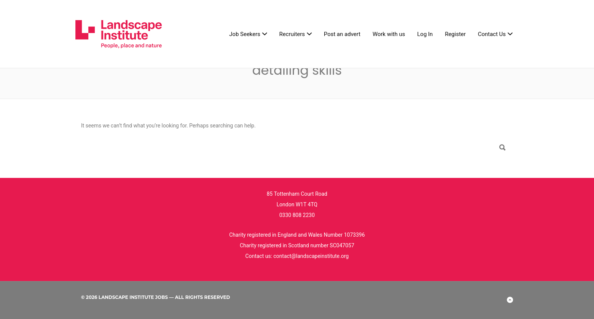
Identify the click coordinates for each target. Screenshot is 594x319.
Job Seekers (244, 34)
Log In (425, 34)
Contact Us (492, 34)
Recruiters (292, 34)
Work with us (388, 34)
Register (455, 34)
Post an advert (342, 34)
